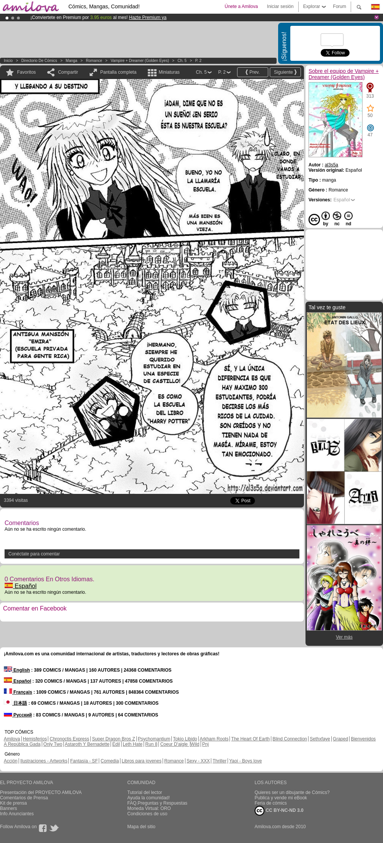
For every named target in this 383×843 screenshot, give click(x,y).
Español (20, 586)
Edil (116, 744)
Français (18, 692)
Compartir (68, 72)
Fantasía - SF (84, 761)
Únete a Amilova (241, 6)
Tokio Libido (185, 739)
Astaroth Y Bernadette (87, 744)
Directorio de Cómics (39, 61)
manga (72, 61)
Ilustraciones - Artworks (43, 761)
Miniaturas (168, 72)
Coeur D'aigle (174, 744)
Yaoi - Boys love (245, 761)
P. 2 (198, 61)
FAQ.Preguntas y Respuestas (157, 803)
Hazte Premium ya (147, 17)
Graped (340, 739)
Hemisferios (35, 739)
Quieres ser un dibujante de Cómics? (292, 792)
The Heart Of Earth (250, 739)
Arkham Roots (213, 739)
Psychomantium (154, 739)
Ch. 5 (182, 61)
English (17, 670)
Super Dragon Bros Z (113, 739)
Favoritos (26, 72)
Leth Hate (132, 744)
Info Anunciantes (17, 813)
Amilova (12, 739)
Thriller (219, 761)
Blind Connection (289, 739)
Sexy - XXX (198, 761)
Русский (18, 715)
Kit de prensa (13, 803)
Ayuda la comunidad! (148, 797)
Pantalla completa (118, 72)
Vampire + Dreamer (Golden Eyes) (140, 61)
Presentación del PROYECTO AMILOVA (41, 792)
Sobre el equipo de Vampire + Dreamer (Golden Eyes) (344, 74)
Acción (10, 761)
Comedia (110, 761)
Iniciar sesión (280, 6)
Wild (194, 744)
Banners (8, 808)
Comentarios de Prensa (24, 797)
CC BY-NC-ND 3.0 (279, 811)
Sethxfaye (320, 739)
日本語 (15, 703)
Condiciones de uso (147, 813)
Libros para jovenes (141, 761)
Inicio (8, 61)
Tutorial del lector (144, 792)
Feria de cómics (271, 803)
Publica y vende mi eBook (281, 797)
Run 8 (151, 744)
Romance (94, 61)
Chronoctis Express (69, 739)
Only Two (52, 744)
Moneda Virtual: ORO (149, 808)
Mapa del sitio (141, 826)
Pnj (205, 744)
